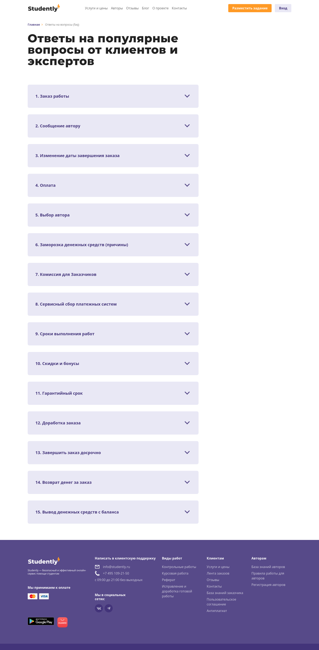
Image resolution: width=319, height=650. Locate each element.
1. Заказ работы (52, 96)
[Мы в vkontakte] (99, 608)
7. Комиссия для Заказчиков (65, 274)
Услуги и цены (96, 8)
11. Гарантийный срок (59, 393)
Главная (34, 24)
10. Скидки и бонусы (57, 363)
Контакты (179, 8)
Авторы (117, 8)
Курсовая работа (175, 573)
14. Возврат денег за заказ (63, 482)
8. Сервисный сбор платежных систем (76, 304)
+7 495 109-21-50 (116, 573)
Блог (145, 8)
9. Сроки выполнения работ (64, 333)
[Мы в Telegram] (109, 608)
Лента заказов (218, 573)
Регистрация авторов (268, 584)
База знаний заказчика (225, 593)
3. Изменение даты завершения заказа (77, 155)
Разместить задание (250, 8)
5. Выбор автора (52, 215)
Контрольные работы (179, 567)
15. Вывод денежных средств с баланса (77, 512)
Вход (283, 8)
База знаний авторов (268, 567)
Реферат (168, 580)
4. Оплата (45, 185)
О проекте (160, 8)
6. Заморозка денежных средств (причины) (81, 244)
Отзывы (132, 8)
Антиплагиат (217, 610)
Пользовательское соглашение (221, 601)
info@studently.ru (116, 567)
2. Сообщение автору (57, 126)
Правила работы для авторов (267, 575)
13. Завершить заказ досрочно (68, 452)
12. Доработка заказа (58, 423)
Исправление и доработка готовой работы (177, 591)
